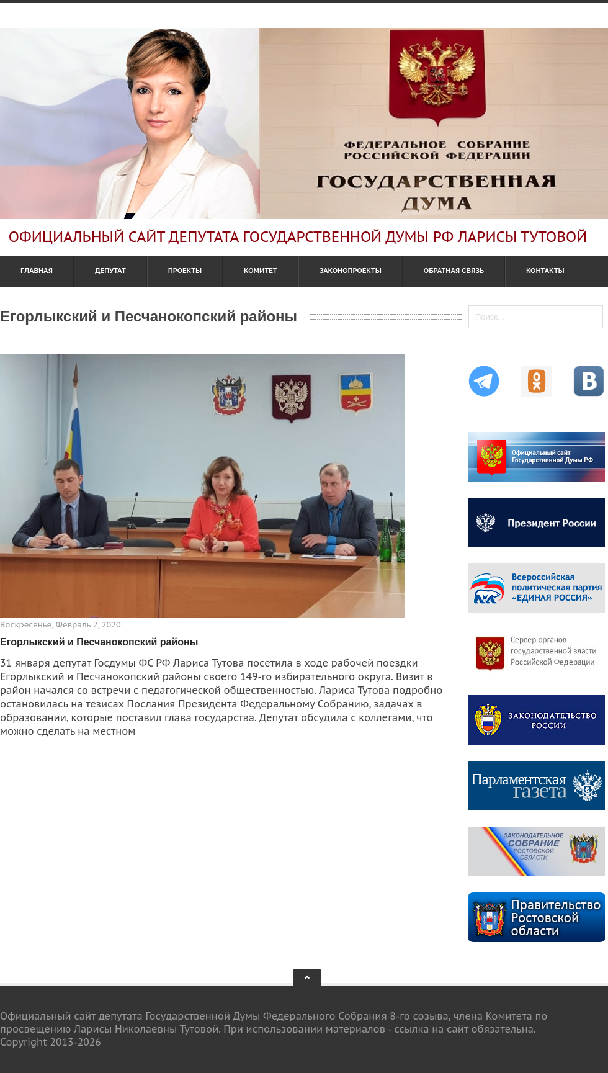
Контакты (545, 271)
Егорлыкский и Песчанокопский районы (99, 642)
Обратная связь (454, 271)
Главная (36, 271)
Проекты (185, 271)
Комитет (260, 271)
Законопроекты (351, 271)
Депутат (110, 271)
